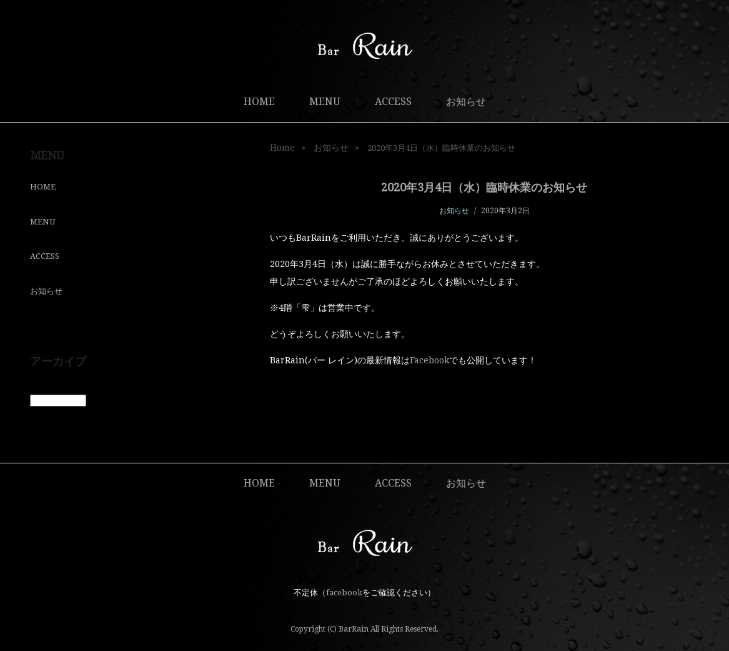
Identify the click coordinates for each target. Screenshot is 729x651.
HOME (259, 102)
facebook (344, 592)
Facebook (429, 360)
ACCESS (393, 102)
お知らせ (466, 102)
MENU (324, 102)
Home (282, 148)
